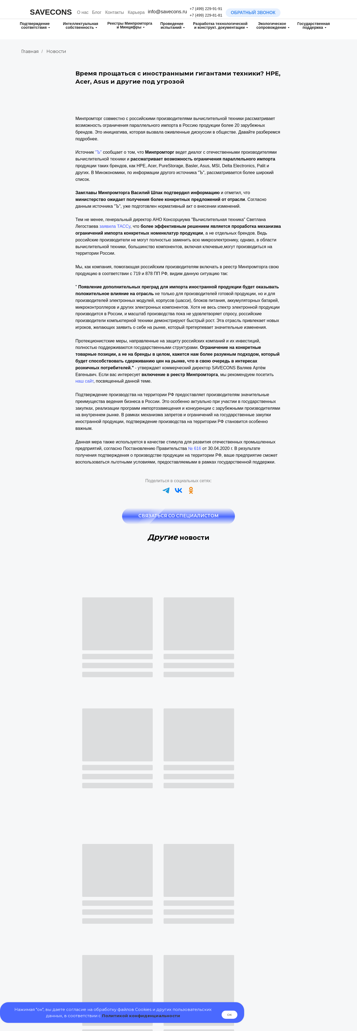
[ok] (191, 490)
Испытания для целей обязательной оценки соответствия (207, 956)
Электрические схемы (281, 980)
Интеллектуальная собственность (80, 25)
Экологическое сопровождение (271, 25)
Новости (56, 51)
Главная (30, 51)
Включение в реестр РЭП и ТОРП (142, 979)
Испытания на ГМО (204, 943)
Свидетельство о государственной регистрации (139, 947)
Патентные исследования (54, 985)
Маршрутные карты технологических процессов (287, 970)
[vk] (178, 490)
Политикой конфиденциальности (141, 1015)
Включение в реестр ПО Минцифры (144, 986)
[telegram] (166, 490)
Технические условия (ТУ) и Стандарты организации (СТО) (290, 957)
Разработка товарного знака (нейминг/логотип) (57, 928)
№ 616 (194, 448)
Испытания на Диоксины (209, 935)
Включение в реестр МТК (210, 987)
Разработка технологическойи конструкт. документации (220, 25)
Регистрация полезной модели (59, 957)
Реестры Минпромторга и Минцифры (129, 25)
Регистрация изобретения (54, 965)
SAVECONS (51, 12)
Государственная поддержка (313, 25)
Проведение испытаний (171, 25)
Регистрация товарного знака (57, 938)
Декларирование (127, 930)
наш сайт (84, 381)
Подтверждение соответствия (35, 25)
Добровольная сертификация (139, 937)
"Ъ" (98, 152)
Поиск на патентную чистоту (57, 993)
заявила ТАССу (114, 226)
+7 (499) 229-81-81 (206, 15)
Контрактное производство (286, 988)
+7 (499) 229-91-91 (206, 9)
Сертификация (125, 923)
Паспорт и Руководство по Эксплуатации (286, 944)
